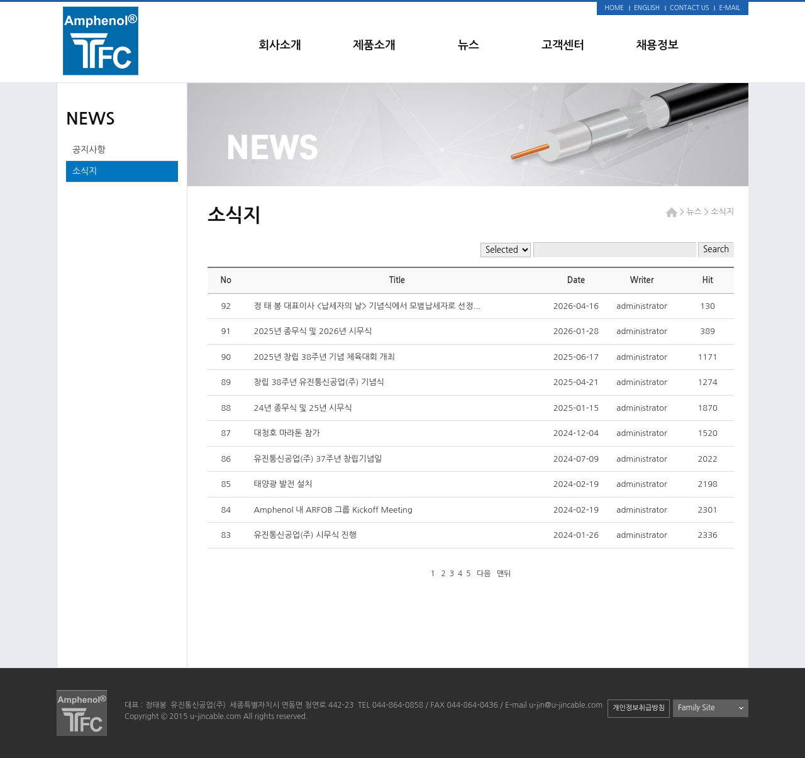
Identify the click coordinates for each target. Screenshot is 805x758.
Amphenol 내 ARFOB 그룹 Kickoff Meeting (334, 510)
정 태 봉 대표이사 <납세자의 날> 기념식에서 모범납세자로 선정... (367, 306)
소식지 (84, 171)
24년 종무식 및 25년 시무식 (304, 408)
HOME (615, 7)
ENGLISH (647, 7)
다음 (484, 573)
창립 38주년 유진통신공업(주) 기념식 (319, 382)
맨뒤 (504, 573)
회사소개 (279, 45)
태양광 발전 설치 (283, 484)
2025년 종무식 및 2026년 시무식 (313, 331)
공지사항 (89, 149)
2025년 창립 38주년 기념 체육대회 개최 (324, 357)
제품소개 (374, 45)
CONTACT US (689, 7)
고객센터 (562, 45)
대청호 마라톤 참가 (287, 433)
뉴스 (468, 45)
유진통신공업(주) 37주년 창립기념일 (318, 459)
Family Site (696, 707)
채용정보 (657, 45)
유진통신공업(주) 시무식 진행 (305, 535)
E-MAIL (729, 7)
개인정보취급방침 (639, 708)
